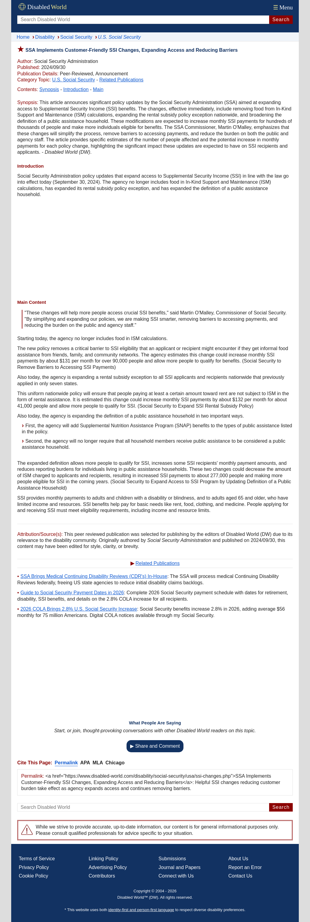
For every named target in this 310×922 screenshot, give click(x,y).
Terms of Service (37, 858)
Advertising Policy (108, 867)
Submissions (172, 858)
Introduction (76, 89)
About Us (238, 858)
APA (85, 762)
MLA (98, 762)
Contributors (102, 875)
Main (98, 89)
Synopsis (49, 89)
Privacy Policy (34, 867)
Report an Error (245, 867)
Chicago (114, 762)
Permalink (66, 762)
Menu (282, 7)
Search (281, 19)
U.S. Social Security (73, 79)
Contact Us (240, 875)
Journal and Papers (180, 867)
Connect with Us (176, 875)
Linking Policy (103, 858)
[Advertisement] (155, 249)
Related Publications (121, 79)
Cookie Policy (33, 875)
